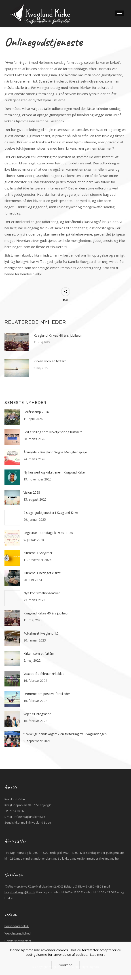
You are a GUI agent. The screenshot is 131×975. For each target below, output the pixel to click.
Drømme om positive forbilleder (46, 694)
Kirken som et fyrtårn (50, 361)
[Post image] (16, 342)
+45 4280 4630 (91, 886)
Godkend (65, 965)
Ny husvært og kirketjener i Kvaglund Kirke (54, 472)
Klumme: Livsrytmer (37, 553)
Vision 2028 (31, 492)
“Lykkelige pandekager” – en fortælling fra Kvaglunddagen (65, 734)
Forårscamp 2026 (36, 412)
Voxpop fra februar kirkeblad (43, 673)
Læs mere (98, 954)
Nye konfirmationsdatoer (41, 593)
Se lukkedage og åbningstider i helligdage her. (89, 858)
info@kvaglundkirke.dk (29, 817)
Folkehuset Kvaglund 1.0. (41, 633)
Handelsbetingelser (17, 941)
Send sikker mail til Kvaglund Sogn (27, 822)
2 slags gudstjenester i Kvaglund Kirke (50, 512)
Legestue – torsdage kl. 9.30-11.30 (48, 533)
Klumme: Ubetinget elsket (42, 573)
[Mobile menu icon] (119, 13)
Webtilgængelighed (17, 933)
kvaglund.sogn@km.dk (19, 892)
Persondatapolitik (16, 926)
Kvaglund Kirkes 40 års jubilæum (58, 335)
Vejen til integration (37, 714)
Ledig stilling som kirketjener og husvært (52, 432)
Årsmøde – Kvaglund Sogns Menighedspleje (55, 452)
